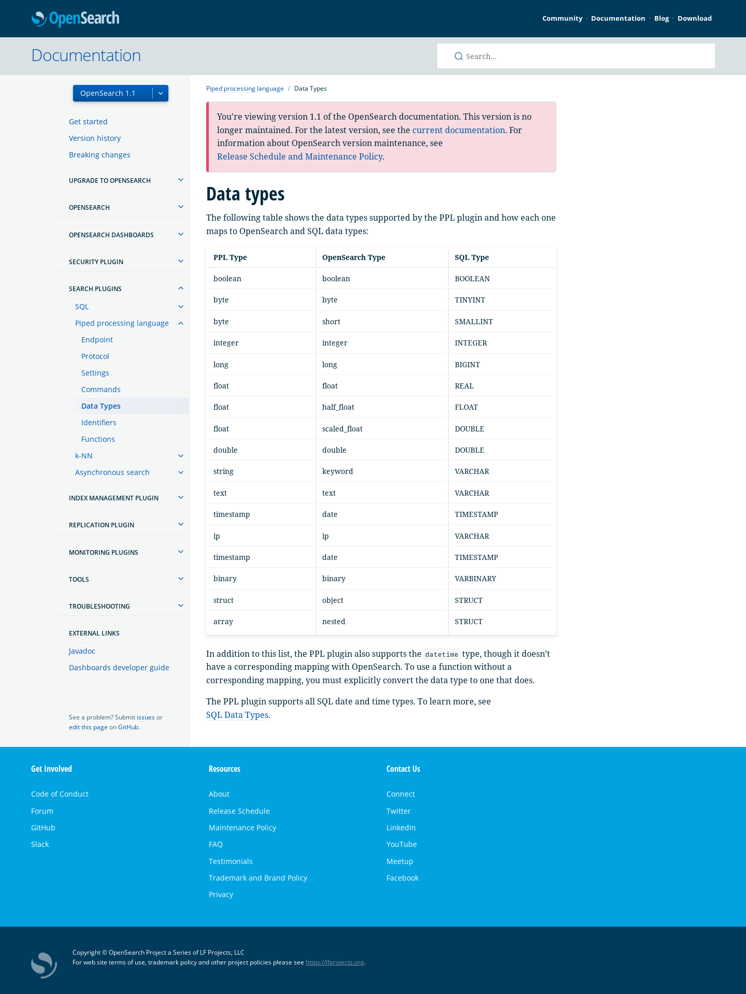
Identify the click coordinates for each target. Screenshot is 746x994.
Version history (95, 138)
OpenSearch (75, 20)
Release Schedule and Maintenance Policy (299, 156)
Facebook (402, 878)
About (219, 794)
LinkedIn (401, 827)
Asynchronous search (112, 472)
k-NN (84, 455)
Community (562, 18)
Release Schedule (239, 811)
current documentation (458, 130)
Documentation (618, 18)
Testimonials (231, 861)
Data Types (101, 406)
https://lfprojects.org (335, 962)
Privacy (221, 894)
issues (146, 717)
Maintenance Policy (242, 827)
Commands (101, 389)
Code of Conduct (60, 794)
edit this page (88, 727)
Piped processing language (122, 323)
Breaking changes (100, 155)
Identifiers (99, 422)
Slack (40, 844)
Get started (88, 121)
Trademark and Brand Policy (258, 878)
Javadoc (82, 651)
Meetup (399, 861)
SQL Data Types (237, 715)
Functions (98, 439)
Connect (400, 794)
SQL (82, 306)
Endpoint (97, 339)
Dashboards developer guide (119, 667)
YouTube (401, 844)
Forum (42, 811)
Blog (661, 18)
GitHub (128, 727)
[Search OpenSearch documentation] (576, 56)
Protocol (95, 356)
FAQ (216, 844)
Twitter (398, 811)
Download (695, 18)
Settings (95, 373)
